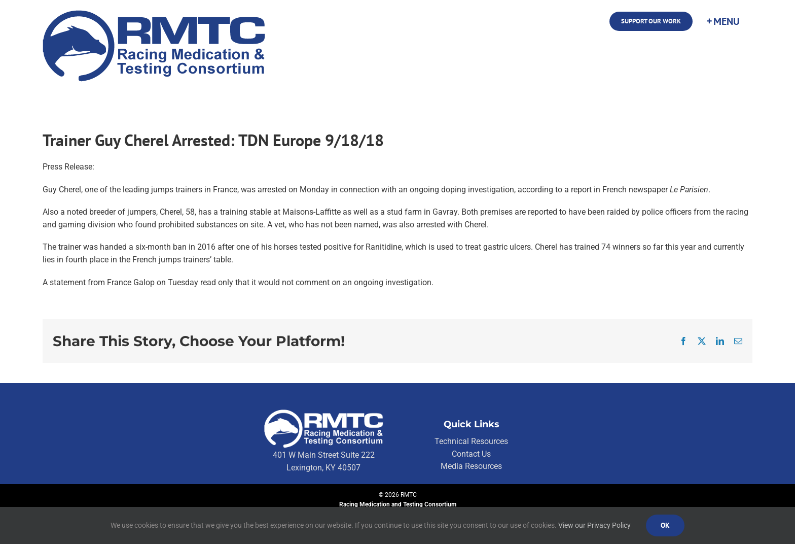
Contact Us (471, 454)
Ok (665, 525)
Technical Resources (471, 441)
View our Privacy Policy (594, 525)
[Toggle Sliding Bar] (722, 21)
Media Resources (471, 466)
